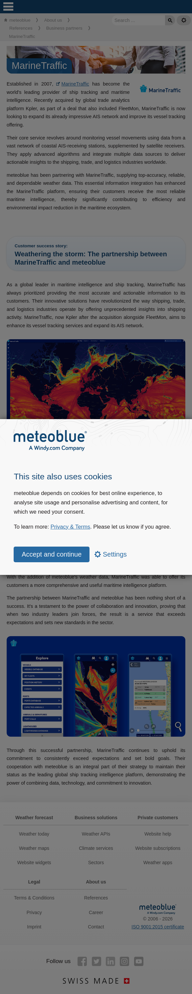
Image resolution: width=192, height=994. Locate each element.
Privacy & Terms (70, 527)
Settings (111, 554)
